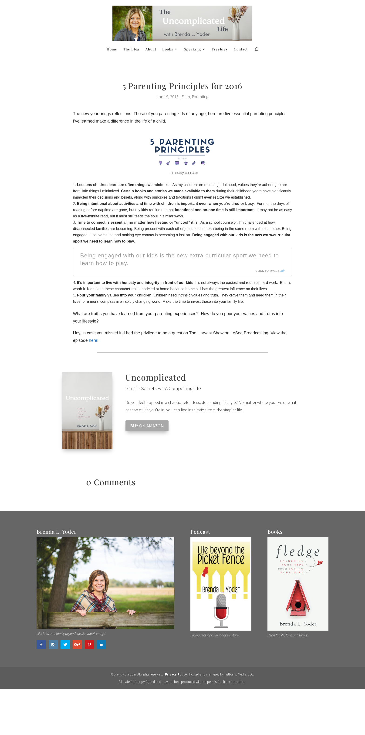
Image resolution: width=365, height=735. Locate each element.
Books (167, 49)
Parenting (200, 96)
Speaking (192, 49)
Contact (241, 49)
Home (112, 49)
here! (93, 340)
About (150, 49)
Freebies (220, 49)
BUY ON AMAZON (147, 426)
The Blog (131, 49)
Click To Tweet (267, 270)
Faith (186, 96)
